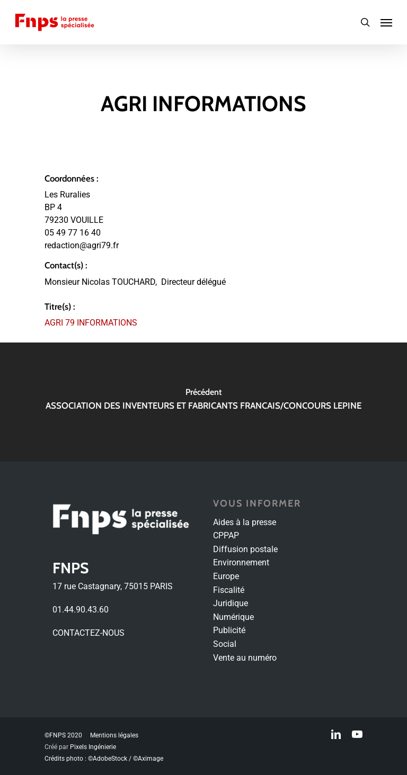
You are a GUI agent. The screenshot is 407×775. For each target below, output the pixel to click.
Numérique (233, 617)
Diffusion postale (245, 549)
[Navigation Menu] (386, 22)
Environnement (241, 562)
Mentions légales (114, 735)
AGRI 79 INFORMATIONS (91, 323)
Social (224, 644)
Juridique (230, 603)
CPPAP (226, 535)
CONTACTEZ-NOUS (88, 633)
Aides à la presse (244, 522)
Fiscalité (228, 590)
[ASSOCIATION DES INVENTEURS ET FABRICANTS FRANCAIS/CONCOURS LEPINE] (203, 402)
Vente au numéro (245, 658)
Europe (226, 576)
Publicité (229, 630)
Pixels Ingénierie (93, 747)
